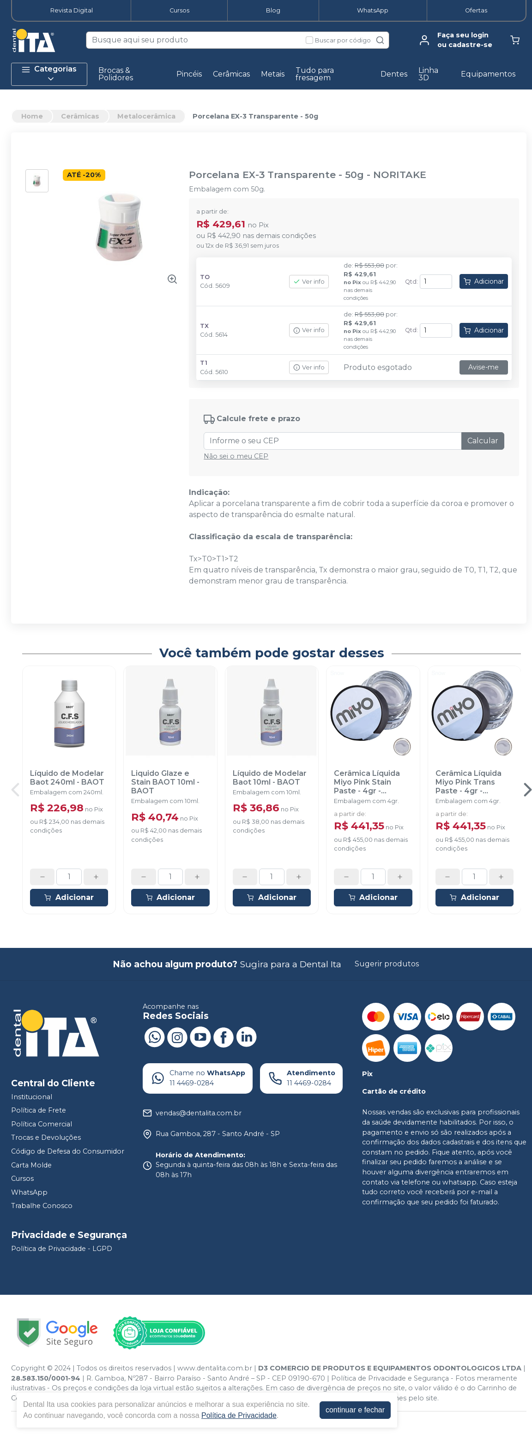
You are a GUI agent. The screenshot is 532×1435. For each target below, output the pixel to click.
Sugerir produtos (387, 963)
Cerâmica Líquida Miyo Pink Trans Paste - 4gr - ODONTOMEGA (468, 782)
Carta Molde (31, 1165)
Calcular (482, 440)
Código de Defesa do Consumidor (67, 1151)
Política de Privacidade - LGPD (61, 1248)
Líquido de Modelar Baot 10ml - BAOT (270, 777)
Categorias (49, 74)
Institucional (31, 1097)
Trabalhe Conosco (42, 1206)
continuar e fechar (355, 1410)
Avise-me (483, 367)
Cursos (179, 10)
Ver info (309, 281)
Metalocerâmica (146, 116)
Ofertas (476, 10)
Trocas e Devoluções (46, 1138)
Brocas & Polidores (115, 74)
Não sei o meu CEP (236, 456)
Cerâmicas (231, 74)
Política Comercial (41, 1124)
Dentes (394, 74)
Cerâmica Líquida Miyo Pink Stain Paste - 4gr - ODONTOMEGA (367, 782)
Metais (272, 74)
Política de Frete (38, 1110)
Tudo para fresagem (315, 74)
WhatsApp (372, 10)
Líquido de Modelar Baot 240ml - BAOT (67, 777)
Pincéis (189, 74)
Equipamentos (488, 74)
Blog (273, 10)
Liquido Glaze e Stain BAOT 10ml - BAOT (165, 782)
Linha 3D (428, 74)
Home (32, 116)
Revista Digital (71, 10)
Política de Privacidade (239, 1415)
